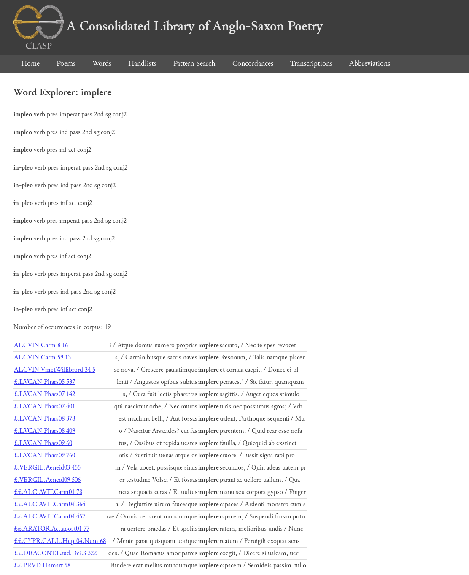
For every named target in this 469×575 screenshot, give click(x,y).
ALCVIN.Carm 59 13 (42, 357)
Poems (66, 63)
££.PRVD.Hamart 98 (42, 565)
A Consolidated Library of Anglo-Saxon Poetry (168, 26)
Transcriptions (311, 63)
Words (101, 63)
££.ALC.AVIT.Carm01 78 (48, 492)
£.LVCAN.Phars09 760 (44, 455)
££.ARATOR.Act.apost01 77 (51, 529)
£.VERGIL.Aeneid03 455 (47, 467)
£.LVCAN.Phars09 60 (43, 443)
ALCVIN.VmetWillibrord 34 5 (54, 370)
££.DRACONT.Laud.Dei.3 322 (55, 553)
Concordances (252, 63)
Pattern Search (194, 63)
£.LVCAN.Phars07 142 (44, 394)
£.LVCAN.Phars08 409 (44, 431)
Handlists (142, 63)
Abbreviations (369, 63)
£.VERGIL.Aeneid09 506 (47, 480)
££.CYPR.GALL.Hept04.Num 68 (60, 541)
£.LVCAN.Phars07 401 (44, 406)
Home (30, 63)
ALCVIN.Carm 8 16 (41, 345)
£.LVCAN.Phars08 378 (44, 419)
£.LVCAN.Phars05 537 (44, 382)
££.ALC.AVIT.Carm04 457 (49, 516)
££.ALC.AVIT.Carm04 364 (49, 504)
